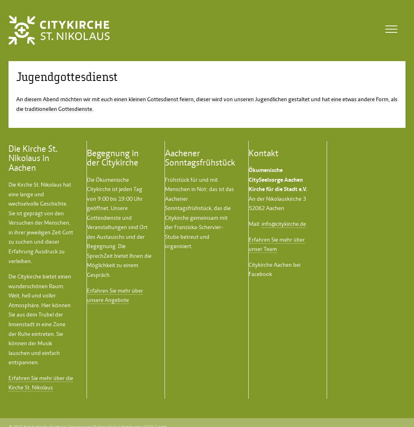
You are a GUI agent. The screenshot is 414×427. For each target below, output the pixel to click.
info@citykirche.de (284, 223)
